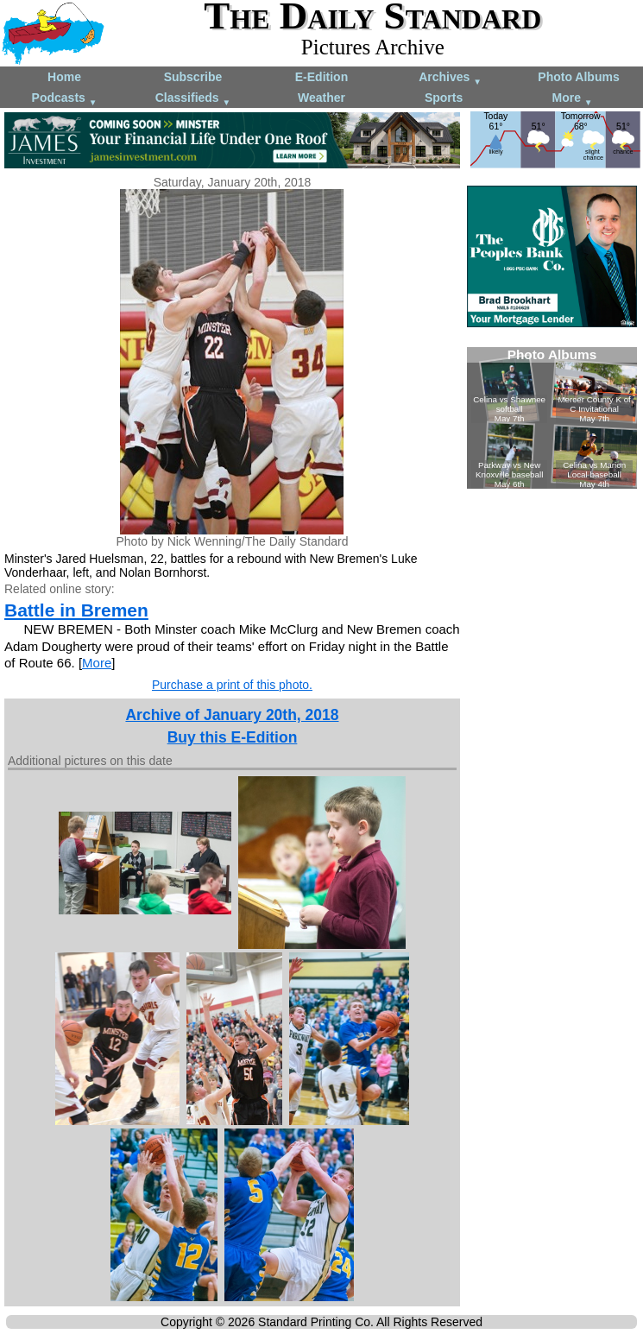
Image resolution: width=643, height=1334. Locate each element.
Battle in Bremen (76, 610)
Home (64, 77)
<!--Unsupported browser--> (552, 418)
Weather (321, 97)
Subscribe (193, 77)
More (572, 99)
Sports (444, 97)
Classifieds (193, 99)
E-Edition (321, 77)
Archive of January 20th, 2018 (231, 715)
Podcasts (65, 99)
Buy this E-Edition (232, 737)
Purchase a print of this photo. (232, 685)
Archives (450, 78)
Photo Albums (578, 77)
